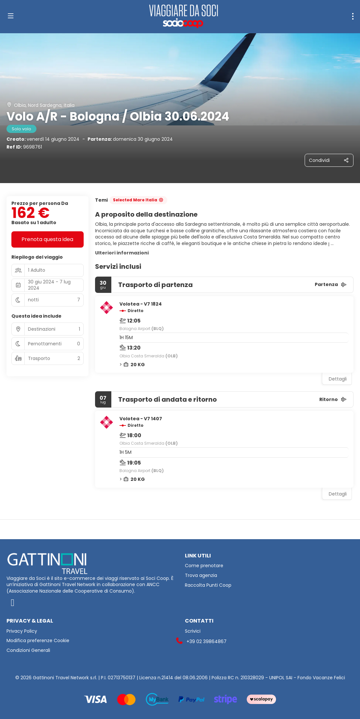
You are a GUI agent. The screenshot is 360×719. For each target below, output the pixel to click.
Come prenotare (204, 566)
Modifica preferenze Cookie (38, 641)
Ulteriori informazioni (122, 253)
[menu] (353, 16)
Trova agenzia (201, 575)
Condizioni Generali (28, 650)
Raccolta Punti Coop (208, 585)
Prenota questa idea (47, 239)
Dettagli (338, 379)
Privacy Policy (22, 631)
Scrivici (193, 631)
